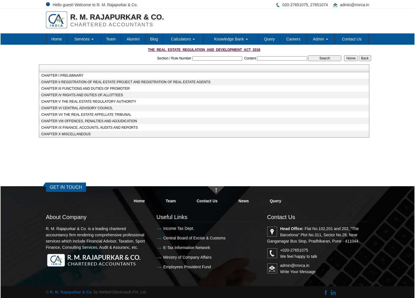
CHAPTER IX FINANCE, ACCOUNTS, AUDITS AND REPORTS (89, 128)
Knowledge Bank (231, 39)
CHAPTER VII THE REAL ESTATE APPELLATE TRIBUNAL (86, 115)
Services (84, 39)
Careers (293, 39)
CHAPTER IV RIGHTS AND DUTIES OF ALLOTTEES (82, 95)
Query (269, 39)
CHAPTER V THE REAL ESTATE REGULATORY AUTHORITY (88, 102)
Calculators (183, 39)
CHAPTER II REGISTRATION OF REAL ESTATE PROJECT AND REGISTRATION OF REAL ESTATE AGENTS (125, 82)
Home (56, 39)
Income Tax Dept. (172, 228)
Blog (154, 39)
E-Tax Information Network (180, 247)
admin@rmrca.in (354, 5)
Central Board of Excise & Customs (188, 238)
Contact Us (351, 39)
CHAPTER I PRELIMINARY (62, 76)
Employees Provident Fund (180, 267)
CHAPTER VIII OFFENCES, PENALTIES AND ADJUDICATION (89, 121)
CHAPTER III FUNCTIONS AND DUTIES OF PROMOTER (85, 89)
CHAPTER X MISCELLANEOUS (65, 134)
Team (111, 39)
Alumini (133, 39)
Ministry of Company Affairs (181, 257)
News (244, 201)
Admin (320, 39)
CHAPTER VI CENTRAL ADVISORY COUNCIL (77, 108)
